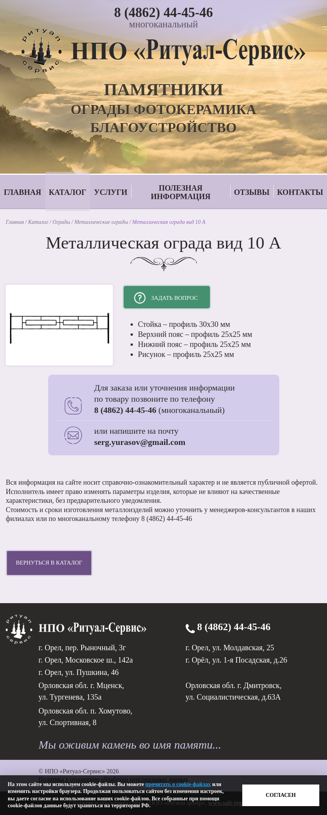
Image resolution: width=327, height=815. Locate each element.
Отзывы (252, 192)
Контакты (300, 192)
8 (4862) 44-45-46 (163, 12)
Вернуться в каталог (49, 563)
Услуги (110, 192)
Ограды (62, 222)
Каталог (67, 192)
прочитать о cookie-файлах (178, 784)
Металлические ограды (101, 222)
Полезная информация (181, 192)
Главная (22, 192)
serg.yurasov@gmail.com (140, 442)
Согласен (281, 795)
